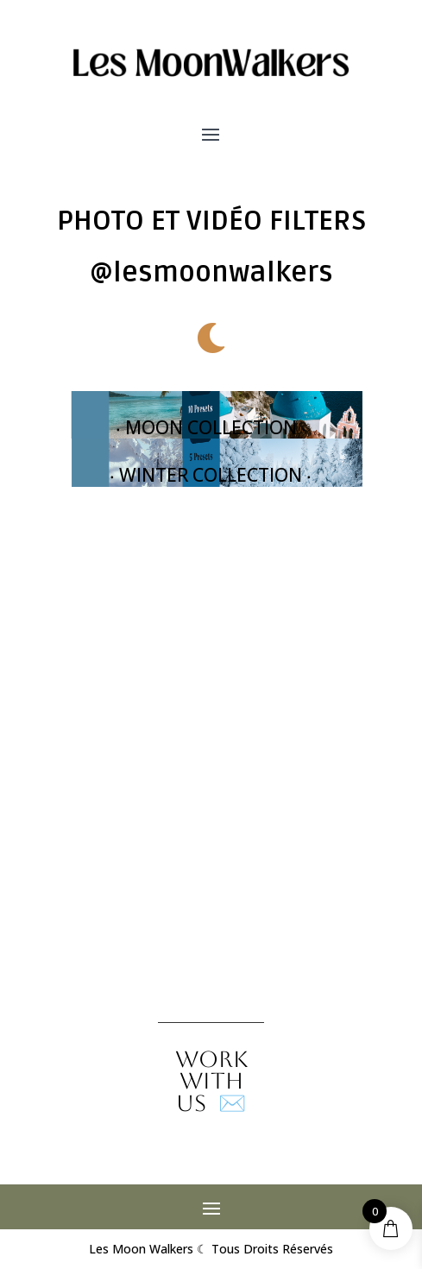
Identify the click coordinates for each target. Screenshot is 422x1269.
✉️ (211, 1081)
